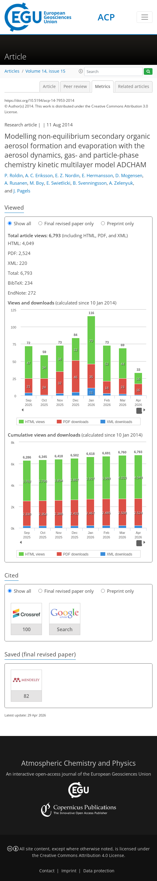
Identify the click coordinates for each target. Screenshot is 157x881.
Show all (19, 223)
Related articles (133, 86)
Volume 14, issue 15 (45, 71)
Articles (11, 71)
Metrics (102, 86)
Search (65, 629)
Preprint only (117, 223)
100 (26, 629)
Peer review (75, 86)
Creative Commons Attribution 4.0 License (82, 855)
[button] (81, 71)
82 (26, 696)
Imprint (68, 870)
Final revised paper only (66, 223)
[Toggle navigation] (145, 17)
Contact (47, 870)
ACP (106, 17)
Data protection (98, 870)
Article (49, 86)
